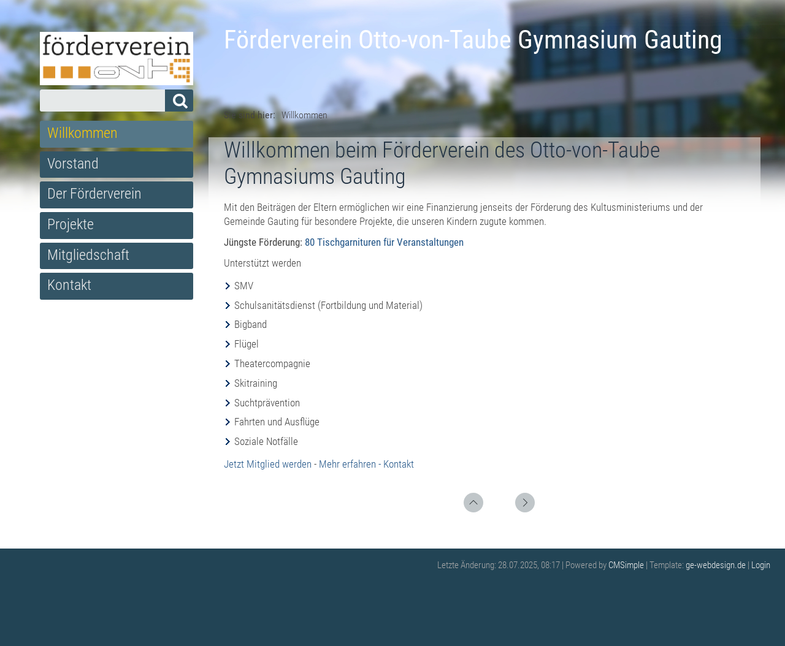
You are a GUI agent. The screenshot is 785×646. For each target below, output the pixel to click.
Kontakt (69, 285)
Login (760, 565)
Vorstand (73, 163)
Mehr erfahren (347, 464)
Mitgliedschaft (88, 255)
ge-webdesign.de (716, 565)
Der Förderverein (94, 193)
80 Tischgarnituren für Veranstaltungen (384, 242)
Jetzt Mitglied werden (268, 464)
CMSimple (626, 565)
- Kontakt (396, 464)
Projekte (70, 224)
